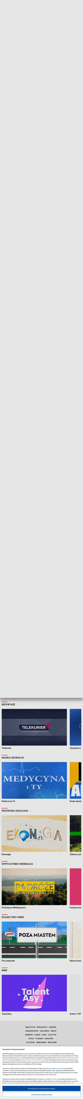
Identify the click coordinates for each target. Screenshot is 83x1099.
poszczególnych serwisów (56, 1068)
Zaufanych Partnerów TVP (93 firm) (31, 1060)
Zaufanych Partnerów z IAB (48, 1083)
